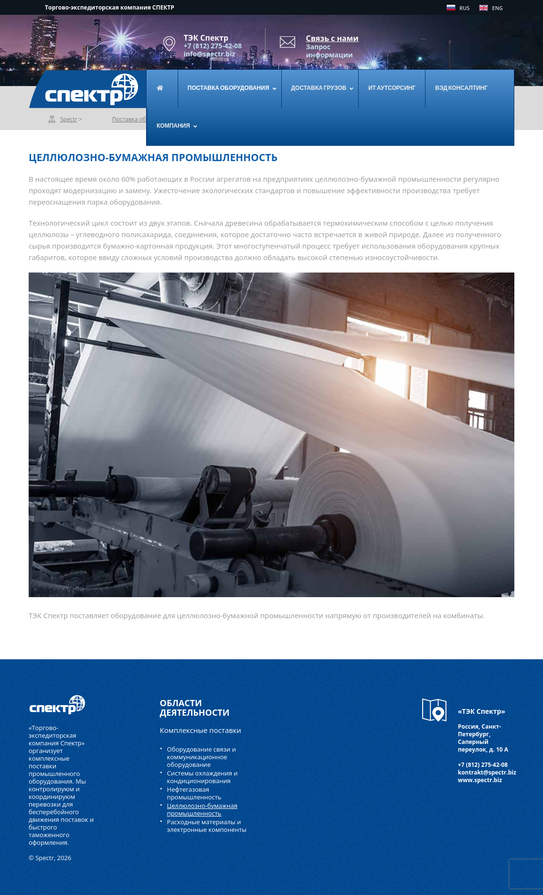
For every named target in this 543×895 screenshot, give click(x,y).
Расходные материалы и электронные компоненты (207, 826)
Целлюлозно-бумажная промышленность (202, 809)
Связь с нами (332, 38)
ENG (497, 8)
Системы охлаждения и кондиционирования (202, 777)
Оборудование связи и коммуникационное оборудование (201, 757)
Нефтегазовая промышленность (194, 793)
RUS (464, 8)
